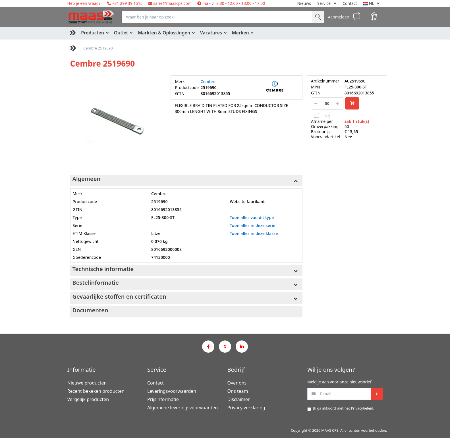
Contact (350, 3)
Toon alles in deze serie (252, 225)
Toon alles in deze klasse (254, 233)
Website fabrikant (247, 201)
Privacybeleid (362, 408)
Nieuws (304, 3)
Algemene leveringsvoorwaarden (182, 407)
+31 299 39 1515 (127, 3)
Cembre (208, 81)
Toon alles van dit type (252, 217)
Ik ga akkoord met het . (343, 408)
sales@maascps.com (172, 3)
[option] (116, 121)
